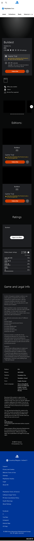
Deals (19, 14)
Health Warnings (8, 422)
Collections (12, 14)
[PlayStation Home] (17, 2)
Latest (4, 14)
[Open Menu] (2, 2)
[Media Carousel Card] (14, 106)
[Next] (31, 106)
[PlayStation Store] (8, 8)
